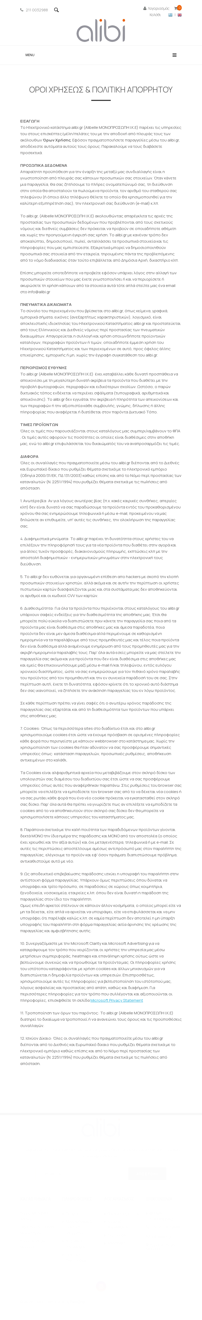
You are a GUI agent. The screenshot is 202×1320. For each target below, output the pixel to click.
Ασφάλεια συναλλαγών (76, 1243)
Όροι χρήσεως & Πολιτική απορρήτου (79, 1227)
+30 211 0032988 (165, 1227)
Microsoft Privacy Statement (116, 1000)
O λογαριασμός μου (123, 1213)
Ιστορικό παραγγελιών (118, 1224)
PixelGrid (77, 1301)
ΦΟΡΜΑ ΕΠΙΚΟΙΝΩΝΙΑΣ (162, 1216)
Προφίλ (72, 1213)
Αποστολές (116, 1243)
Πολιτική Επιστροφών (76, 1257)
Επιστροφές (117, 1235)
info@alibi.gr (162, 1236)
